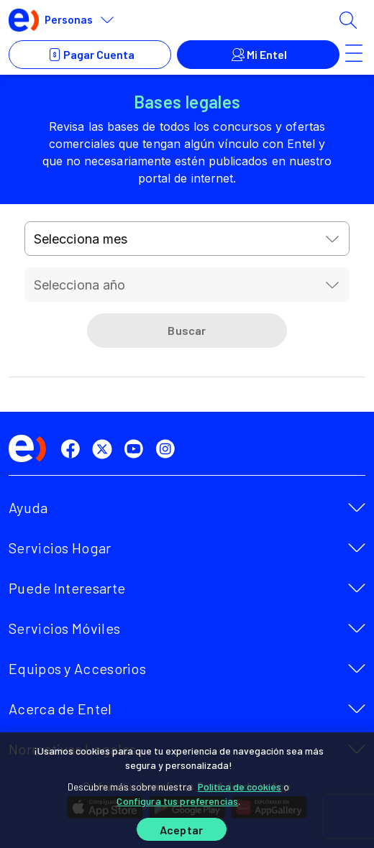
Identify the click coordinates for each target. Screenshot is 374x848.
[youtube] (136, 449)
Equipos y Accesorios (77, 668)
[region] (187, 790)
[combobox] (187, 238)
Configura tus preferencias (177, 801)
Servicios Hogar (60, 547)
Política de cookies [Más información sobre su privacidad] (239, 786)
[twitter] (105, 449)
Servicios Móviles (64, 628)
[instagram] (168, 449)
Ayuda (28, 507)
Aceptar (181, 830)
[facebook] (73, 449)
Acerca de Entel (60, 708)
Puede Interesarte (67, 587)
